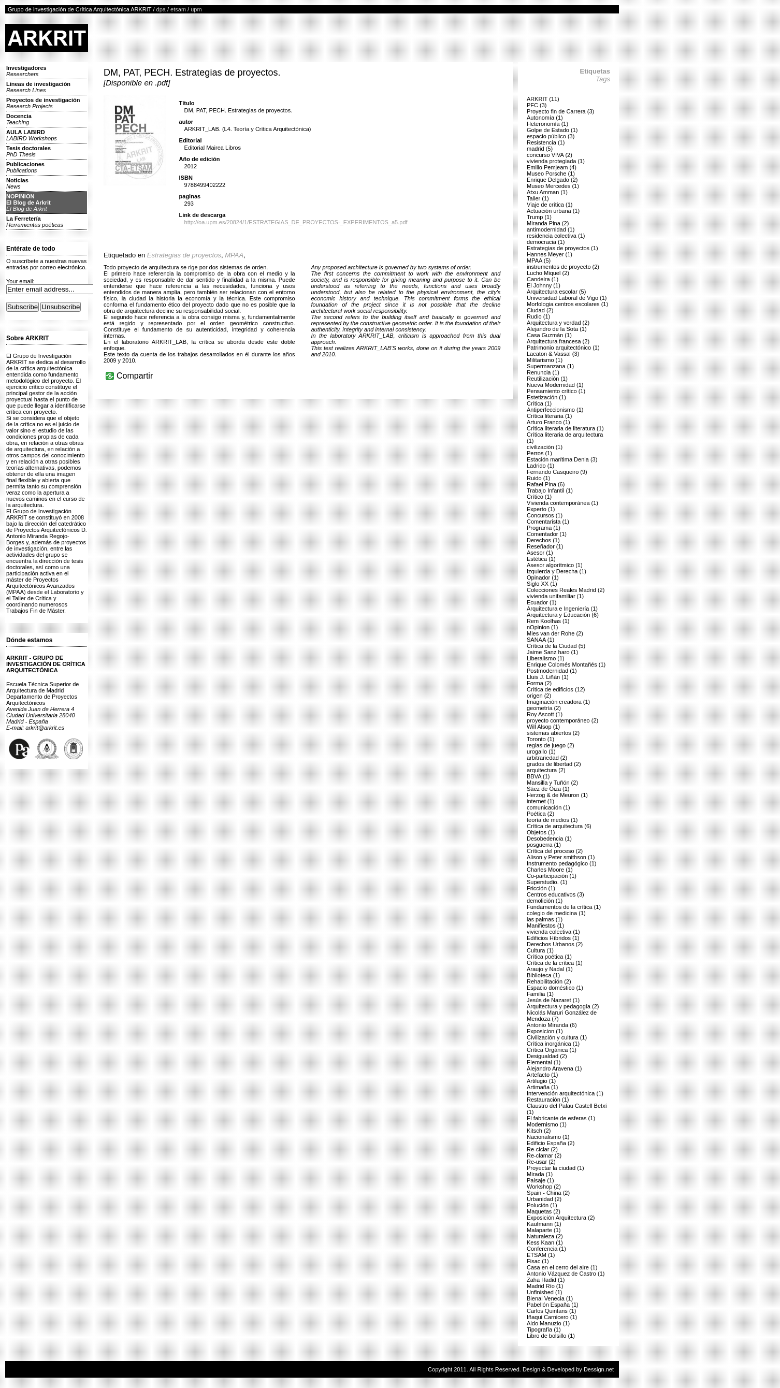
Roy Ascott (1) (544, 714)
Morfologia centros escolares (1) (567, 304)
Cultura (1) (540, 950)
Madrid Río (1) (545, 1286)
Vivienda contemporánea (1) (562, 503)
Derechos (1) (543, 540)
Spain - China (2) (548, 1193)
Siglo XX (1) (542, 584)
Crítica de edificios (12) (556, 689)
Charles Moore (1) (550, 869)
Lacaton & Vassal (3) (553, 354)
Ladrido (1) (540, 465)
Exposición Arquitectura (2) (561, 1217)
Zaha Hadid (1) (546, 1280)
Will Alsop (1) (543, 727)
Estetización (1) (546, 397)
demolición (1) (544, 901)
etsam (178, 9)
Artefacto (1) (542, 1075)
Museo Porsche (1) (551, 173)
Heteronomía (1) (547, 124)
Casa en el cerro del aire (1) (562, 1267)
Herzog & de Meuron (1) (557, 795)
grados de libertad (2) (554, 764)
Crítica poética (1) (549, 956)
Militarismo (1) (544, 360)
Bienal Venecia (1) (550, 1298)
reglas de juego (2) (550, 745)
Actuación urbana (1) (553, 211)
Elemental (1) (543, 1062)
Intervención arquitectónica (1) (565, 1093)
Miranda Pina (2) (548, 223)
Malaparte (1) (543, 1230)
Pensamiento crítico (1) (556, 391)
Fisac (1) (538, 1261)
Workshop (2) (544, 1186)
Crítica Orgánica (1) (551, 1050)
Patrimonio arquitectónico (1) (563, 347)
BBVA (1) (538, 776)
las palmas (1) (544, 919)
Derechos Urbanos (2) (555, 944)
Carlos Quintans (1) (551, 1311)
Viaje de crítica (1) (549, 204)
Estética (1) (541, 559)
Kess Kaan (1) (545, 1242)
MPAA (234, 255)
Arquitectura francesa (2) (558, 341)
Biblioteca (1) (543, 975)
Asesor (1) (540, 553)
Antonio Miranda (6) (552, 1025)
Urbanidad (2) (544, 1199)
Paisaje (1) (540, 1180)
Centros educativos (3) (555, 894)
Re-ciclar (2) (542, 1149)
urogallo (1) (541, 751)
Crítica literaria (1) (549, 416)
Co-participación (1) (551, 876)
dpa (161, 9)
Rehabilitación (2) (549, 981)
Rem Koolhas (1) (548, 621)
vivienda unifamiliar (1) (555, 596)
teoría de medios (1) (552, 820)
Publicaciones (25, 167)
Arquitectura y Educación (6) (563, 615)
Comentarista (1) (548, 521)
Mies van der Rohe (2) (555, 633)
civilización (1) (544, 447)
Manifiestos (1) (545, 925)
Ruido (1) (538, 478)
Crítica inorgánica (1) (553, 1043)
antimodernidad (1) (550, 229)
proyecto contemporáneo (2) (562, 720)
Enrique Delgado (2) (552, 180)
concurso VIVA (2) (549, 155)
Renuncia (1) (543, 372)
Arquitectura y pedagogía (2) (563, 1006)
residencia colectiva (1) (556, 236)
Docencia (19, 119)
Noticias (17, 183)
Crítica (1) (539, 403)
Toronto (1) (540, 739)
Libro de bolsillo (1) (551, 1336)
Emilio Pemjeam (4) (551, 167)
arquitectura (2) (546, 770)
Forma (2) (539, 683)
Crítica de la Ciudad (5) (556, 646)
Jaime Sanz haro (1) (552, 652)
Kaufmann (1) (544, 1224)
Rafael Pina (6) (546, 484)
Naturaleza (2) (545, 1236)
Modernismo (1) (547, 1124)
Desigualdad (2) (547, 1056)
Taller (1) (538, 198)
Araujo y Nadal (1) (550, 969)
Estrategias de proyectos (184, 255)
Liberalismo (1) (546, 658)
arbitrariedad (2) (547, 758)
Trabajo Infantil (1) (550, 490)
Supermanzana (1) (550, 366)
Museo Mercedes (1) (553, 186)
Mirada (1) (540, 1174)
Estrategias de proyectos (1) (562, 248)
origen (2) (539, 695)
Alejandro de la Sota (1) (557, 329)
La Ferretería (34, 221)
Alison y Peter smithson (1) (561, 857)
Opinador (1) (543, 577)
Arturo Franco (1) (548, 422)
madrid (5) (540, 149)
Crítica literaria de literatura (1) (565, 428)
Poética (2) (540, 814)
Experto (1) (541, 509)
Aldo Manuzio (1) (548, 1323)
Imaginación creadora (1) (558, 702)
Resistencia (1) (546, 142)
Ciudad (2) (540, 310)
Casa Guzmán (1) (549, 335)
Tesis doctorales (28, 151)
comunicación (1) (548, 807)
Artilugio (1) (541, 1081)
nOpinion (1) (542, 627)
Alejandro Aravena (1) (554, 1068)
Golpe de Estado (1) (552, 130)
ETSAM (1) (541, 1255)
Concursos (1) (544, 515)
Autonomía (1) (545, 117)
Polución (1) (542, 1205)
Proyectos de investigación (43, 103)
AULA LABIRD (31, 135)
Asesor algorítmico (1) (555, 565)
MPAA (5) (539, 260)
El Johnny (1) (543, 285)
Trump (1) (539, 217)
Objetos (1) (541, 832)
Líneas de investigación (38, 87)
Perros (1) (539, 453)
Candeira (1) (542, 279)
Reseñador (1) (545, 546)
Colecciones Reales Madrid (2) (565, 590)
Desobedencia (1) (549, 838)
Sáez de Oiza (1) (548, 789)
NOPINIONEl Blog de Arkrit (28, 202)
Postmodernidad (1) (552, 671)
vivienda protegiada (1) (556, 161)
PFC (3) (537, 105)
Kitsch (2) (539, 1130)
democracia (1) (546, 242)
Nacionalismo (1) (548, 1137)
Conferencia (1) (546, 1249)
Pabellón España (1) (553, 1305)
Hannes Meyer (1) (549, 254)
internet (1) (540, 801)
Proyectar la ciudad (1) (555, 1168)
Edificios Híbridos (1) (553, 938)
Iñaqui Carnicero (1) (552, 1317)
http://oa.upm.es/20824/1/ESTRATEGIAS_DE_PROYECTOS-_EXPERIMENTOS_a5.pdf (296, 222)
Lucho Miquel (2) (548, 273)
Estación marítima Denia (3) (562, 459)
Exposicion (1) (545, 1031)
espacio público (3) (550, 136)
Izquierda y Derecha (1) (556, 571)
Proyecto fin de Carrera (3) (560, 111)
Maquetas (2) (543, 1211)
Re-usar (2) (541, 1162)
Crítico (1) (539, 497)
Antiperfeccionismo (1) (555, 410)
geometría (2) (544, 708)
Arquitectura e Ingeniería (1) (562, 608)
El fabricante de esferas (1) (561, 1118)
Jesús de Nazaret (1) (553, 1000)
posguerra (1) (544, 845)
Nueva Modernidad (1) (555, 385)
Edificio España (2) (550, 1143)
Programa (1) (543, 528)
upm (196, 9)
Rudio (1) (538, 316)
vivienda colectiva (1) (553, 932)
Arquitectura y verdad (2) (558, 323)
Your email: (20, 281)
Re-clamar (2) (544, 1155)
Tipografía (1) (544, 1329)
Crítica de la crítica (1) (555, 963)
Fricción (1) (541, 888)
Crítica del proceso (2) (555, 851)
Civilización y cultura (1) (557, 1037)
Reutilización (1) (547, 378)
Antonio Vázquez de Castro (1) (565, 1273)
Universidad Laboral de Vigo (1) (567, 298)
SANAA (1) (540, 640)
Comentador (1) (547, 534)
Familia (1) (540, 994)
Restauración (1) (548, 1099)
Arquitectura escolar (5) (556, 291)
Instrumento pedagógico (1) (562, 863)
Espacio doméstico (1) (555, 988)
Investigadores (26, 71)
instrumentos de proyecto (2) (563, 267)
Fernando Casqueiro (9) (557, 472)
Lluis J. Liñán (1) (548, 677)
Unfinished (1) (544, 1292)
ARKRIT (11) (543, 99)
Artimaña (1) (542, 1087)
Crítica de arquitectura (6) (559, 826)
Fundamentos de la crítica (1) (564, 907)
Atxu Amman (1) (547, 192)
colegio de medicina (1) (556, 913)
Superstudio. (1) (547, 882)
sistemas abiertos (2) (553, 733)
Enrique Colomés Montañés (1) (566, 664)
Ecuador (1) (541, 602)
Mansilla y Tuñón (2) (552, 782)
